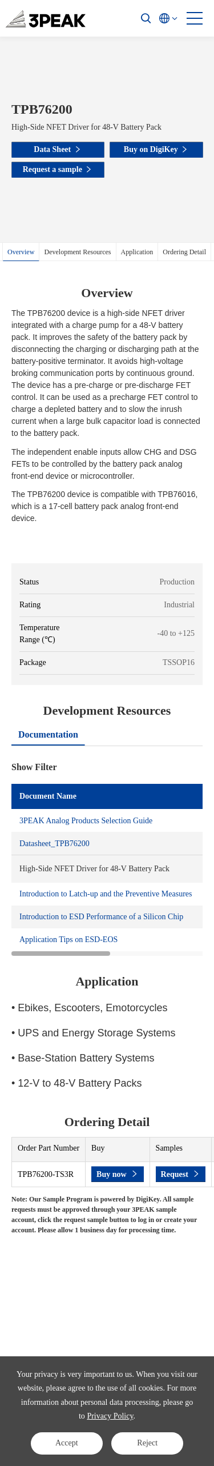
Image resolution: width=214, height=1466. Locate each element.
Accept (66, 1443)
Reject (147, 1443)
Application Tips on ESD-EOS (68, 939)
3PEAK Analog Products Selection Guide (85, 820)
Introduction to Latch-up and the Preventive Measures (105, 894)
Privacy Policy (110, 1416)
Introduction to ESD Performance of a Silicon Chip (101, 916)
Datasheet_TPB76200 (54, 843)
